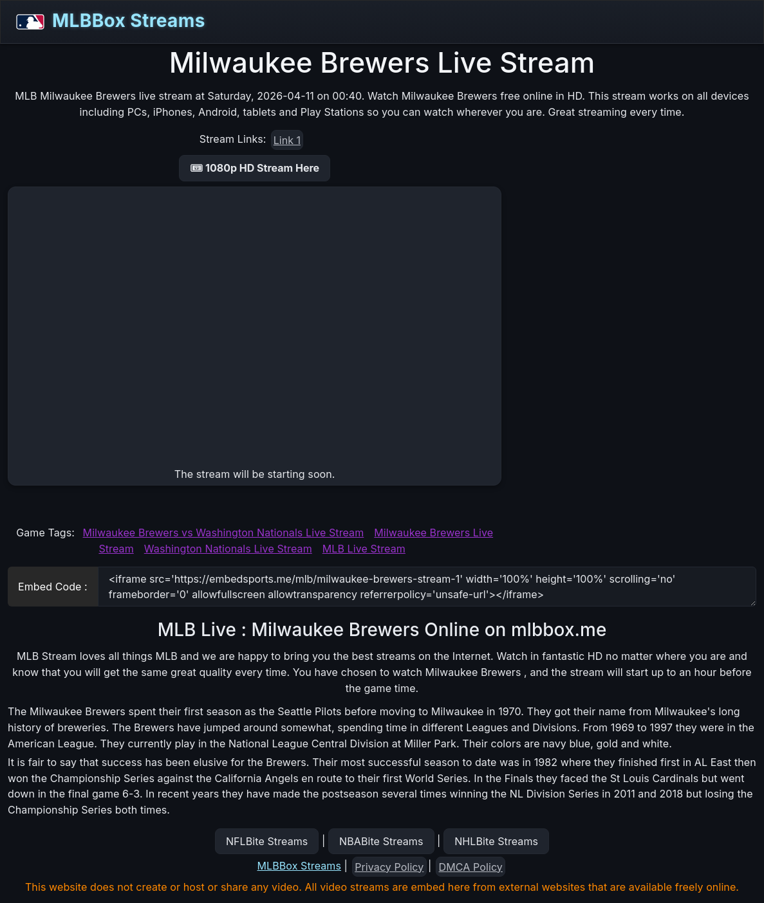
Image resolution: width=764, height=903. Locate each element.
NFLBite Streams (267, 841)
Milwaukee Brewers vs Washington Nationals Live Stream (223, 532)
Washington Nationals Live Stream (228, 548)
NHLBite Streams (496, 841)
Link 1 (287, 140)
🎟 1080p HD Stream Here (254, 167)
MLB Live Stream (363, 548)
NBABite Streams (381, 841)
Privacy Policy (389, 867)
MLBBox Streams (106, 21)
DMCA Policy (471, 867)
